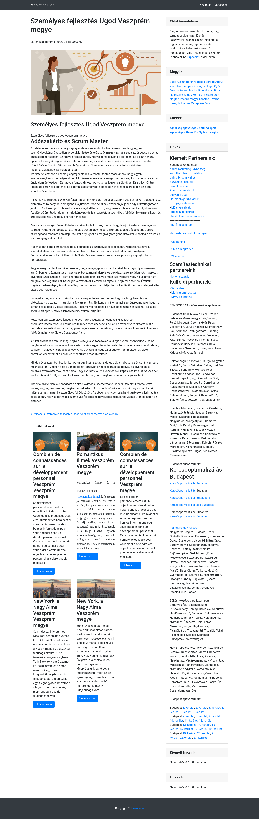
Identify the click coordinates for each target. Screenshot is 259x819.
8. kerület (201, 716)
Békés (201, 82)
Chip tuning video (182, 249)
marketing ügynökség (183, 527)
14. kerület (203, 725)
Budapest (188, 86)
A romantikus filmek (88, 496)
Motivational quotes (183, 292)
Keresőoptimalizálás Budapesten (190, 497)
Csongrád (200, 86)
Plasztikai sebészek (182, 190)
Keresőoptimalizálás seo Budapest (192, 505)
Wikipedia (177, 256)
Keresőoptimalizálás (183, 490)
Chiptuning (178, 242)
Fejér (210, 86)
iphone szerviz (180, 276)
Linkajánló (137, 808)
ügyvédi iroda (178, 194)
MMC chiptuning (181, 297)
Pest (183, 99)
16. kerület (186, 729)
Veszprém (197, 103)
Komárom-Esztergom (205, 94)
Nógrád (175, 99)
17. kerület (200, 729)
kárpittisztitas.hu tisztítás (186, 173)
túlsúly (198, 132)
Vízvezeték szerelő (181, 182)
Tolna (182, 103)
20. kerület (203, 733)
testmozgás (210, 132)
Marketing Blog (42, 5)
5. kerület (185, 712)
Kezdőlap (206, 5)
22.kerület (186, 737)
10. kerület (176, 720)
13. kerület (189, 725)
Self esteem (178, 288)
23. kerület (200, 737)
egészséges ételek (182, 132)
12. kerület (205, 720)
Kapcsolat (220, 5)
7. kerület (188, 716)
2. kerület (201, 707)
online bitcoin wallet (182, 177)
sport (213, 128)
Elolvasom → (43, 571)
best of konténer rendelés (187, 216)
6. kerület (198, 712)
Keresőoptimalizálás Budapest (189, 483)
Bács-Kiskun (178, 82)
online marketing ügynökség (187, 169)
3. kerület (214, 707)
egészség (176, 128)
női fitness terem (181, 224)
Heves (209, 90)
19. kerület (189, 733)
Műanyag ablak (181, 207)
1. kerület (188, 707)
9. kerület (214, 716)
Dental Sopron (179, 186)
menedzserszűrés (182, 212)
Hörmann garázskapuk (184, 199)
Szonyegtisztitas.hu (182, 203)
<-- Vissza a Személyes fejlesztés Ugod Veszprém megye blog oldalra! (74, 414)
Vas (188, 103)
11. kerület (191, 720)
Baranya (191, 82)
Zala (207, 103)
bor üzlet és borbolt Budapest (190, 233)
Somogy (191, 99)
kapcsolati (193, 57)
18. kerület (215, 729)
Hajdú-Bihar (197, 90)
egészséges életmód (196, 128)
